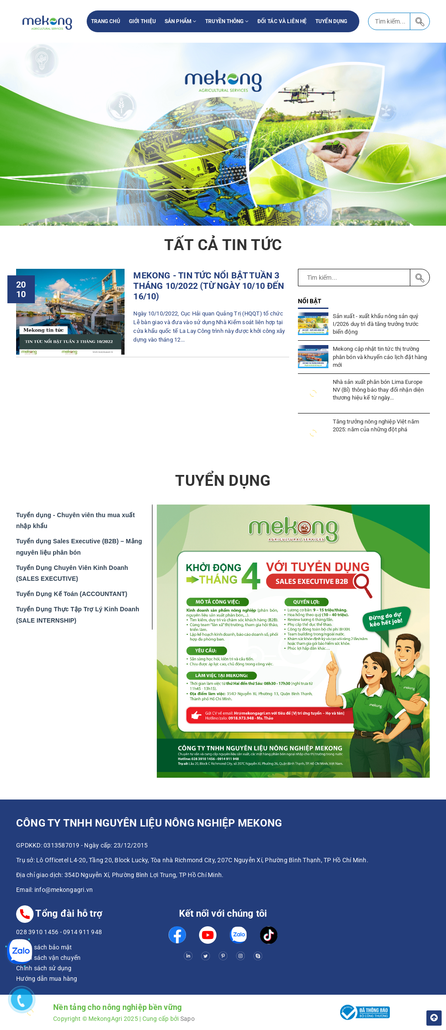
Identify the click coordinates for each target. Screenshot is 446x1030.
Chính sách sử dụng (44, 968)
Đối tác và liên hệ (282, 21)
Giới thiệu (142, 21)
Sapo (187, 1018)
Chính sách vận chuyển (48, 957)
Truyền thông (227, 21)
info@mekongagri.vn (63, 889)
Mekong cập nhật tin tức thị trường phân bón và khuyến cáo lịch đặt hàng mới (380, 357)
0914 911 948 (82, 931)
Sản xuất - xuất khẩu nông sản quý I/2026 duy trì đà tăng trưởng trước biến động (376, 324)
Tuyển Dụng (331, 21)
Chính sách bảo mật (44, 947)
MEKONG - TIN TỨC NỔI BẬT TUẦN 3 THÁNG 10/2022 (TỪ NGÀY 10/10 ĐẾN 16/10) (208, 286)
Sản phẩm (180, 21)
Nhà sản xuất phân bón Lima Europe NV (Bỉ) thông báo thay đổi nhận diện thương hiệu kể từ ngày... (378, 390)
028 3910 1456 (37, 931)
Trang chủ (105, 21)
